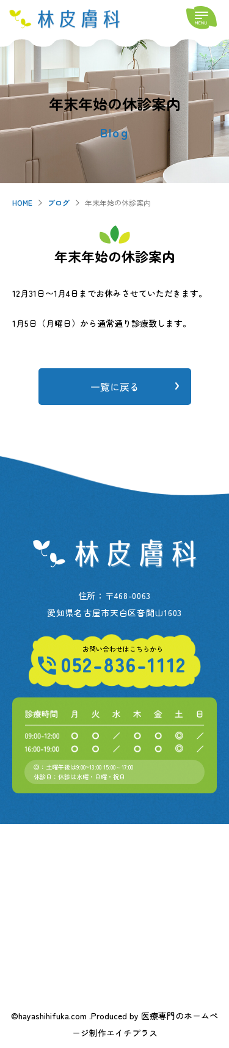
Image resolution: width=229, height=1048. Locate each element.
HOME (22, 202)
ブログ (59, 202)
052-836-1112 (123, 664)
